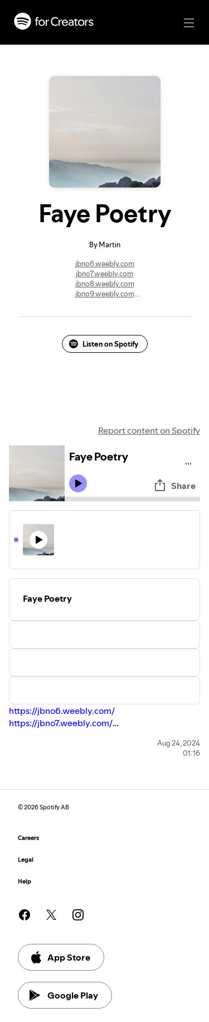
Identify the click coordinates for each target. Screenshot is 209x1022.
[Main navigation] (189, 23)
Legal (25, 860)
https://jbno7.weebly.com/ (61, 723)
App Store (60, 957)
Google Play (64, 995)
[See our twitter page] (51, 915)
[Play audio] (189, 462)
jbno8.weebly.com (104, 284)
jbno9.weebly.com (104, 294)
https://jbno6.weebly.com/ (62, 710)
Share (174, 485)
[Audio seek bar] (132, 499)
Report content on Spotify (149, 430)
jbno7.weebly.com (104, 273)
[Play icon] (78, 483)
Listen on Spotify (103, 344)
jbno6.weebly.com (104, 263)
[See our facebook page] (24, 915)
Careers (28, 838)
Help (24, 881)
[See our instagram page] (78, 915)
